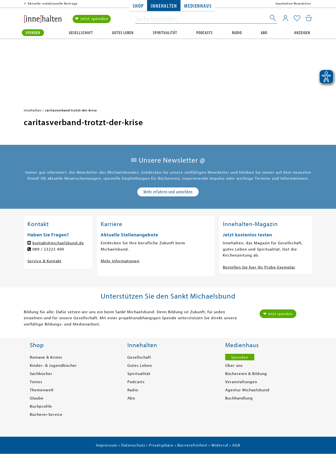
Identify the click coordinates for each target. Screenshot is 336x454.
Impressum (106, 445)
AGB (236, 445)
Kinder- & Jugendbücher (53, 365)
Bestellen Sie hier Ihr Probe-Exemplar (259, 267)
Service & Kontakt (44, 261)
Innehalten (164, 6)
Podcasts (204, 32)
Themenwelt (42, 390)
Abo (264, 32)
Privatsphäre (161, 445)
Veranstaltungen (241, 382)
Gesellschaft (81, 32)
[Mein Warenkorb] (308, 18)
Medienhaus (198, 6)
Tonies (36, 382)
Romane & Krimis (46, 357)
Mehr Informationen (120, 261)
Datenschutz (133, 445)
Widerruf (219, 445)
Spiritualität (165, 32)
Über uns (234, 365)
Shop (138, 6)
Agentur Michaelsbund (247, 390)
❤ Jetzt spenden (91, 18)
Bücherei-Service (46, 414)
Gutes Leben (123, 32)
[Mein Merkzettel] (296, 18)
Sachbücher (41, 373)
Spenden (32, 32)
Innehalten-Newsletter (293, 3)
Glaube (37, 398)
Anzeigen (302, 32)
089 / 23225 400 (48, 249)
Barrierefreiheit (192, 445)
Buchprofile (41, 406)
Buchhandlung (239, 398)
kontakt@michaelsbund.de (58, 243)
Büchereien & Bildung (246, 373)
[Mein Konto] (285, 18)
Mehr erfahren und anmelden (168, 192)
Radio (237, 32)
